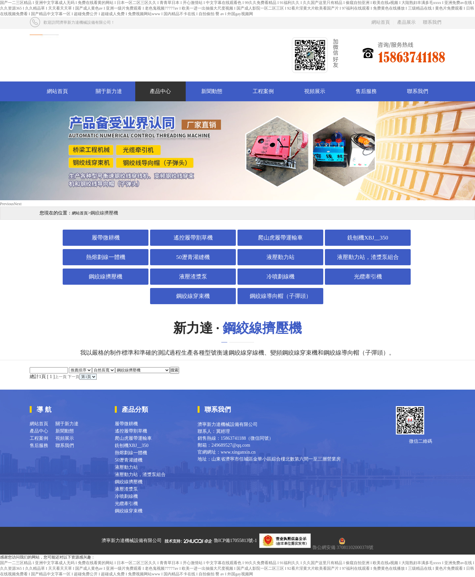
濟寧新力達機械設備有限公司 (132, 540)
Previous (7, 204)
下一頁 (73, 376)
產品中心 (160, 91)
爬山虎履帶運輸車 (280, 238)
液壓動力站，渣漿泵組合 (368, 257)
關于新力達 (109, 91)
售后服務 (366, 91)
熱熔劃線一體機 (105, 257)
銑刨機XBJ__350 (367, 238)
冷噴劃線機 (281, 276)
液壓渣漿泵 (193, 276)
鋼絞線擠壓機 (105, 276)
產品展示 (406, 22)
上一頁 (61, 376)
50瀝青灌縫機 (193, 257)
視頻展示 (314, 91)
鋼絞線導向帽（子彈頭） (280, 296)
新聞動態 (211, 91)
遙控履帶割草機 (193, 238)
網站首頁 (380, 22)
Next (17, 204)
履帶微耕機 (106, 238)
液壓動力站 (281, 257)
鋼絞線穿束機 (193, 296)
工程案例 (263, 91)
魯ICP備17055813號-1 (235, 540)
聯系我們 (432, 22)
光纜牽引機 (368, 276)
